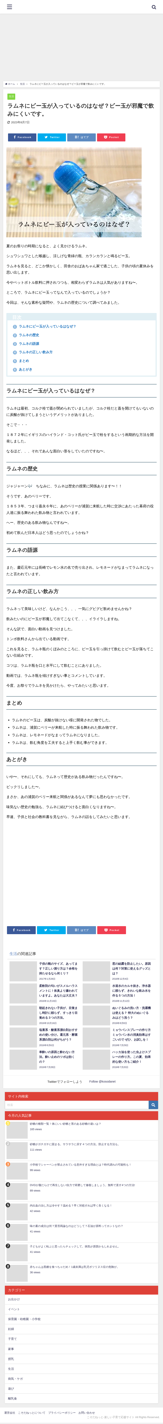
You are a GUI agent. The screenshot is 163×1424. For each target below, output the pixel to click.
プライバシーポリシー (62, 1414)
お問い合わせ (86, 1414)
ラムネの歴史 (27, 335)
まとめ (22, 361)
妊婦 (11, 1330)
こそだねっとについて (31, 1414)
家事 (11, 1350)
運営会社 (9, 1414)
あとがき (24, 370)
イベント (14, 1310)
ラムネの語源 (27, 344)
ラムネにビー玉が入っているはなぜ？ (48, 326)
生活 (11, 96)
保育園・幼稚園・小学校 (24, 1320)
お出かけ (14, 1300)
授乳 (11, 1360)
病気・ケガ (15, 1379)
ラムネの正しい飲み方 (35, 353)
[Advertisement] (81, 45)
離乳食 (12, 1399)
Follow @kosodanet (102, 1082)
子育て (12, 1340)
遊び (11, 1389)
